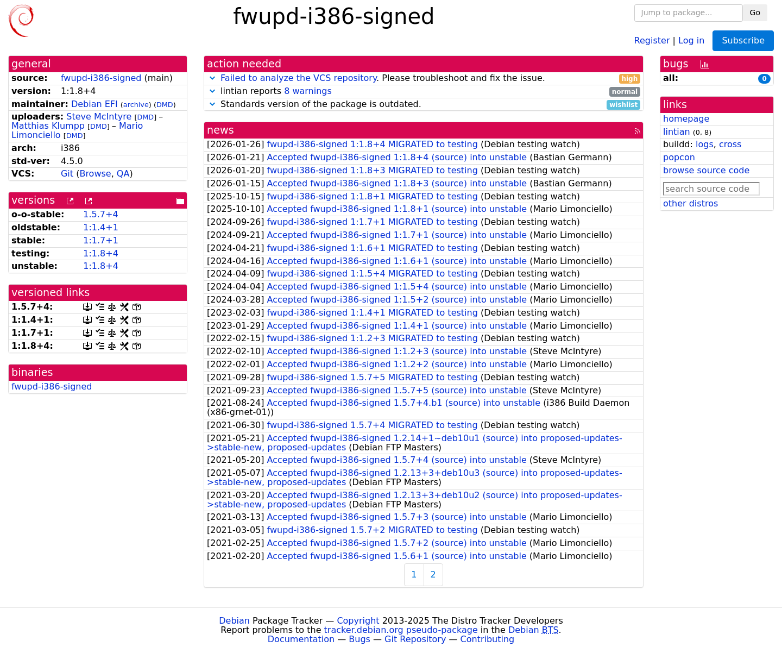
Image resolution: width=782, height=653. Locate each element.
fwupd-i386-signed (101, 78)
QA (123, 173)
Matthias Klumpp (48, 126)
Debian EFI (94, 104)
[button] (212, 78)
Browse (95, 173)
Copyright (358, 621)
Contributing (488, 639)
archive (136, 105)
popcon (679, 157)
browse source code (706, 170)
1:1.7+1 (100, 240)
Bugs (359, 639)
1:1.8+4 (100, 253)
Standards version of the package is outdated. (423, 104)
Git (67, 173)
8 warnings (308, 91)
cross (730, 144)
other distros (690, 203)
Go (755, 12)
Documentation (301, 639)
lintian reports (423, 91)
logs (705, 144)
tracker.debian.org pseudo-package (401, 630)
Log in (691, 40)
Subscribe (743, 40)
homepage (686, 119)
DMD (164, 105)
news (220, 130)
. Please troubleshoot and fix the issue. (423, 78)
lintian (676, 132)
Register (652, 40)
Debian (234, 621)
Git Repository (415, 639)
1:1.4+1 (100, 227)
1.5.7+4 (100, 214)
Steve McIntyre (98, 116)
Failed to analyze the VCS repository (298, 78)
